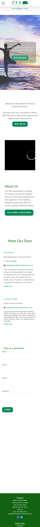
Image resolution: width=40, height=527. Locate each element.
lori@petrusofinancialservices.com (19, 307)
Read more (8, 286)
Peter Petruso (9, 252)
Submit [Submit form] (7, 410)
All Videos (20, 526)
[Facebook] (18, 517)
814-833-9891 (11, 261)
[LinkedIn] (21, 517)
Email (4, 365)
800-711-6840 (23, 503)
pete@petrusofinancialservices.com (19, 265)
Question (5, 391)
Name (4, 352)
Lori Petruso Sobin (10, 299)
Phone (4, 378)
